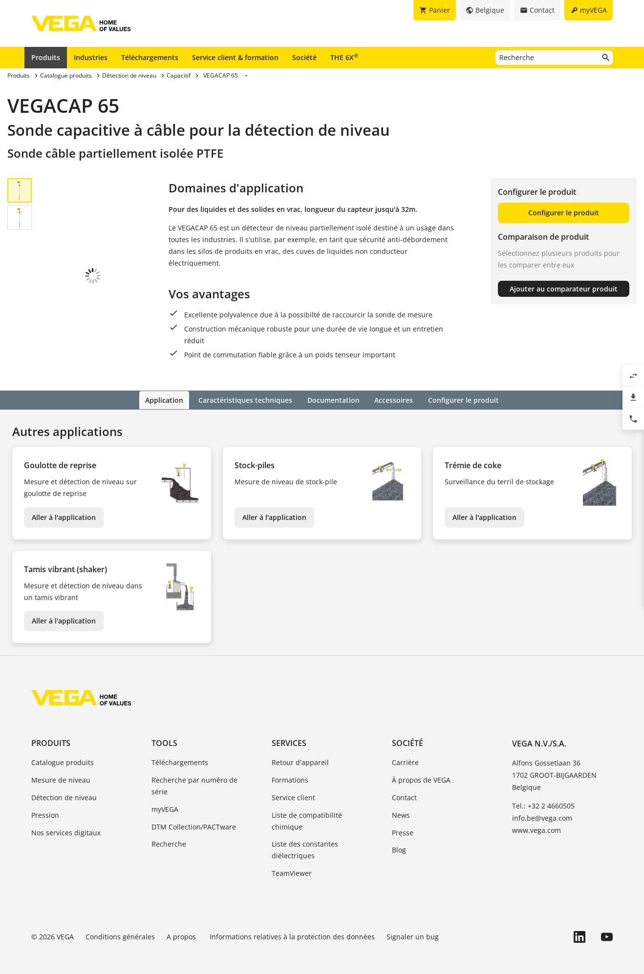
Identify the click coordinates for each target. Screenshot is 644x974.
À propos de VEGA (421, 771)
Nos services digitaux (66, 824)
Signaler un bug (412, 928)
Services (289, 734)
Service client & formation (235, 57)
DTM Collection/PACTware (193, 818)
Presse (402, 824)
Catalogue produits (62, 754)
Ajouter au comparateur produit (564, 288)
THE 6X (344, 57)
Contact (404, 789)
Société (304, 57)
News (401, 806)
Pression (45, 806)
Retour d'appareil (300, 754)
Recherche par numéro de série (194, 777)
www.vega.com (536, 822)
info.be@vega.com (542, 809)
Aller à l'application (64, 509)
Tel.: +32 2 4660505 (543, 797)
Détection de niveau (64, 789)
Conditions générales (120, 928)
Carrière (405, 754)
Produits (45, 57)
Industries (90, 57)
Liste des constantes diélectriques (305, 841)
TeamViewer (292, 865)
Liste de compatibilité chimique (307, 812)
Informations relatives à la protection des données (292, 928)
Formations (290, 771)
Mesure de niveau (60, 771)
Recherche (168, 836)
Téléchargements (149, 57)
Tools (164, 734)
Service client (293, 789)
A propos (182, 928)
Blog (399, 842)
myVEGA (164, 801)
